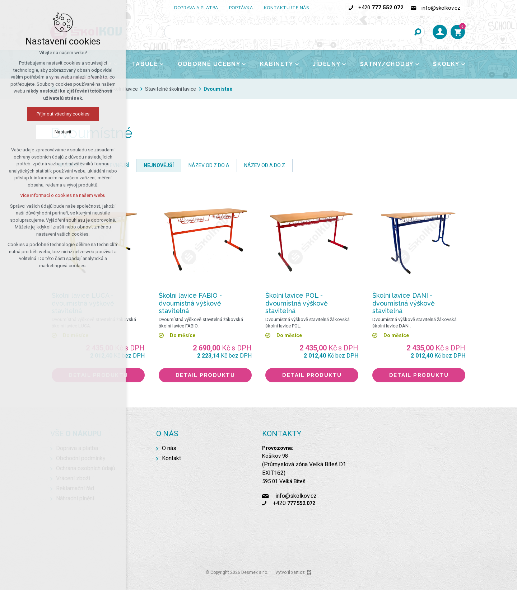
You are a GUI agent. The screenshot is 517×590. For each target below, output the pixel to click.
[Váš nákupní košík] (458, 32)
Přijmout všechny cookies (63, 114)
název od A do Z (264, 165)
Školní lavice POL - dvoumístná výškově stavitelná (296, 303)
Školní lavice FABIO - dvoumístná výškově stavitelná (190, 303)
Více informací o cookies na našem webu (63, 195)
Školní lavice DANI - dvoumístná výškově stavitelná (403, 303)
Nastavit (63, 131)
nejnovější (159, 165)
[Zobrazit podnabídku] (161, 64)
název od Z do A (208, 165)
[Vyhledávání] (417, 32)
